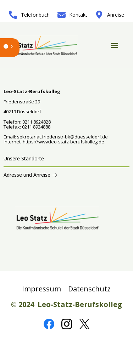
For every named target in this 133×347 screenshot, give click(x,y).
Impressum (41, 289)
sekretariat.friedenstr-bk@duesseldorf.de (62, 136)
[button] (115, 45)
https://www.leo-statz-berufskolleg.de (63, 141)
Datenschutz (89, 289)
